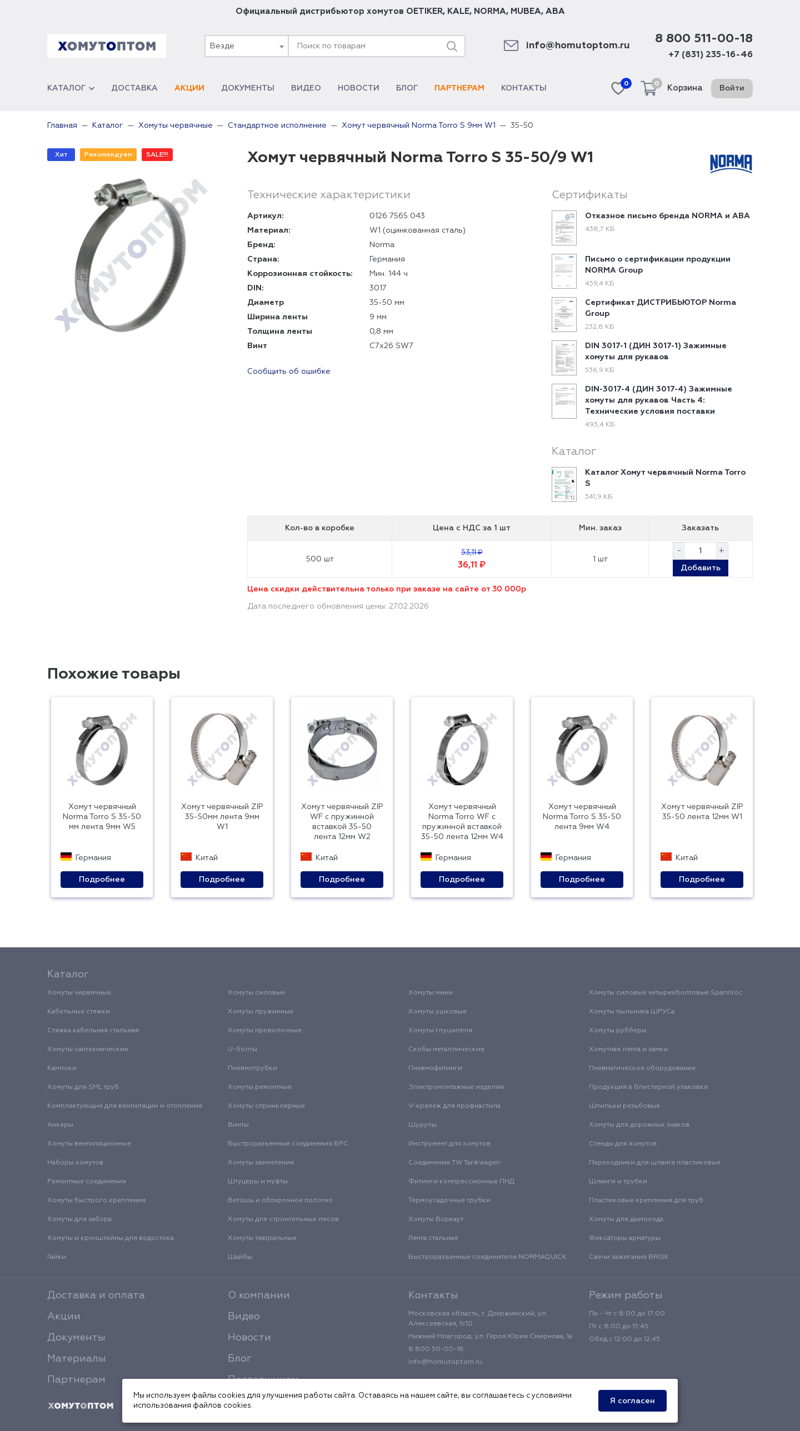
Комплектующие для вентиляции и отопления (124, 1106)
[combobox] (246, 46)
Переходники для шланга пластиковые (655, 1162)
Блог (407, 88)
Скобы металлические (446, 1049)
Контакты (524, 88)
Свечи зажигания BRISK (629, 1257)
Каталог (70, 88)
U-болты (242, 1049)
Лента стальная (433, 1238)
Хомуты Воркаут (435, 1219)
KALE (458, 11)
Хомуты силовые (256, 993)
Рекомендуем (108, 155)
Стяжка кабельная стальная (93, 1030)
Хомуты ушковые (437, 1011)
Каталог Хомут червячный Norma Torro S (665, 478)
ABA (555, 11)
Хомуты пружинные (260, 1011)
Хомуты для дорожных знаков (639, 1125)
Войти (731, 88)
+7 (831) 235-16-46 (710, 55)
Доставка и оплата (96, 1296)
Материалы (76, 1359)
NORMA (490, 11)
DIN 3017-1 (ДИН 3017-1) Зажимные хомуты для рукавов (656, 351)
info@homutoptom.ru (578, 46)
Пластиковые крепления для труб (646, 1200)
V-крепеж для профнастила (454, 1106)
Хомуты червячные (79, 993)
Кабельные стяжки (78, 1011)
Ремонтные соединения (86, 1181)
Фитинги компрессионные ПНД (461, 1181)
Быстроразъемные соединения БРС (288, 1144)
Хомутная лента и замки (628, 1049)
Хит (61, 155)
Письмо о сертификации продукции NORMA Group (658, 264)
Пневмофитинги (435, 1068)
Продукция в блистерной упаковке (648, 1087)
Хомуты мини (430, 993)
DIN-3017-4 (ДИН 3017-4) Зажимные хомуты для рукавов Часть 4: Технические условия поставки (658, 400)
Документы (247, 88)
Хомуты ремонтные (260, 1087)
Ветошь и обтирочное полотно (280, 1200)
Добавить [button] (701, 568)
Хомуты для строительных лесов (283, 1219)
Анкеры (60, 1125)
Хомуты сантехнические (87, 1049)
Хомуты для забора (79, 1219)
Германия (387, 259)
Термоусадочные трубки (449, 1200)
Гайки (56, 1257)
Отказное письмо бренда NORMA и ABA (667, 216)
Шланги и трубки (618, 1181)
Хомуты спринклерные (266, 1106)
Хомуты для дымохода (626, 1219)
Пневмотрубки (252, 1068)
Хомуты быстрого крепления (96, 1200)
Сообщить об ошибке (289, 371)
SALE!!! (157, 155)
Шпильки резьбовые (624, 1106)
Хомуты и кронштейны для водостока (110, 1238)
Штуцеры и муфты (258, 1181)
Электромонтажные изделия (456, 1087)
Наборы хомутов (75, 1162)
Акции (189, 88)
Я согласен (632, 1401)
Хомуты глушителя (440, 1030)
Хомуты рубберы (618, 1030)
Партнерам (459, 88)
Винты (238, 1125)
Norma (381, 245)
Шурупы (422, 1125)
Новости (358, 88)
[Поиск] (452, 46)
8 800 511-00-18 (704, 39)
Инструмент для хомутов (449, 1144)
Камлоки (62, 1068)
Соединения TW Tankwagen (454, 1162)
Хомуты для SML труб (83, 1087)
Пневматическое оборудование (642, 1068)
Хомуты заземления (261, 1162)
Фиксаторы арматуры (625, 1238)
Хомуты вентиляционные (89, 1144)
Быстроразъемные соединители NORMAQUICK (487, 1257)
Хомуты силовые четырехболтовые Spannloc (665, 993)
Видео (306, 88)
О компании (259, 1296)
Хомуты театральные (262, 1238)
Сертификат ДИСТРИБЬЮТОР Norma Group (660, 308)
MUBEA (526, 11)
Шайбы (240, 1257)
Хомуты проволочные (265, 1030)
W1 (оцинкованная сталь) (417, 230)
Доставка (134, 88)
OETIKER (424, 11)
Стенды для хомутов (623, 1144)
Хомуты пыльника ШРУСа (631, 1011)
